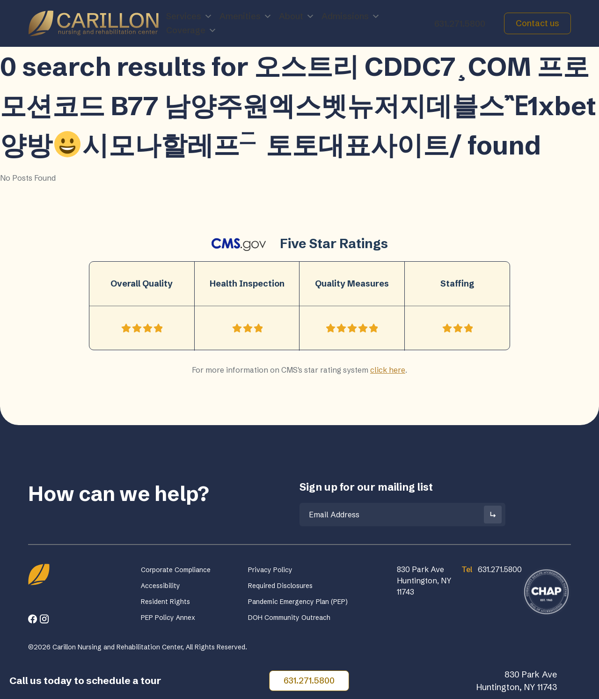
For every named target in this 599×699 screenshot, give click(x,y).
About (296, 16)
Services (189, 16)
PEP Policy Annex (168, 617)
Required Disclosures (280, 585)
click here (387, 370)
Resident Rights (165, 601)
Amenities (245, 16)
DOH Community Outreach (289, 617)
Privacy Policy (270, 570)
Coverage (191, 30)
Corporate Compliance (176, 570)
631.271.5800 (459, 23)
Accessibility (160, 585)
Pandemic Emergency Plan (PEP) (298, 601)
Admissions (350, 16)
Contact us (537, 23)
